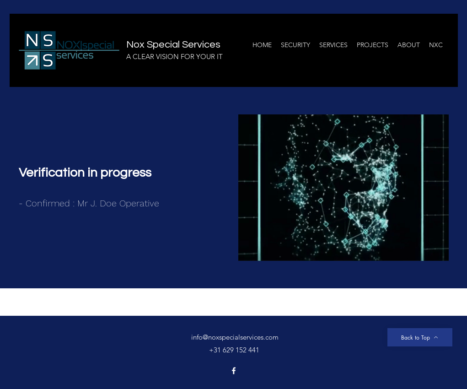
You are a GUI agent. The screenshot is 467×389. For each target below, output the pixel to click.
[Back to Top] (419, 337)
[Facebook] (233, 370)
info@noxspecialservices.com (235, 337)
